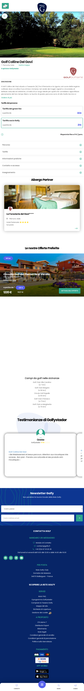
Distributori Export (42, 625)
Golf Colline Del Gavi (17, 452)
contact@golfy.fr (43, 546)
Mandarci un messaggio (42, 537)
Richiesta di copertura (42, 609)
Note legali (42, 632)
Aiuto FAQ (42, 596)
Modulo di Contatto (43, 543)
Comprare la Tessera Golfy (42, 603)
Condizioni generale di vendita (42, 635)
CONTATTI (17, 687)
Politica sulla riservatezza (42, 641)
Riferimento (42, 629)
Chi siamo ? (42, 622)
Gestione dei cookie (42, 612)
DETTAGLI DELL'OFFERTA (69, 291)
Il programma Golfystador (42, 599)
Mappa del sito (42, 606)
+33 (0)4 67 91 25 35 (43, 549)
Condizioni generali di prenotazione (42, 638)
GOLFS (58, 687)
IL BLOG (75, 687)
